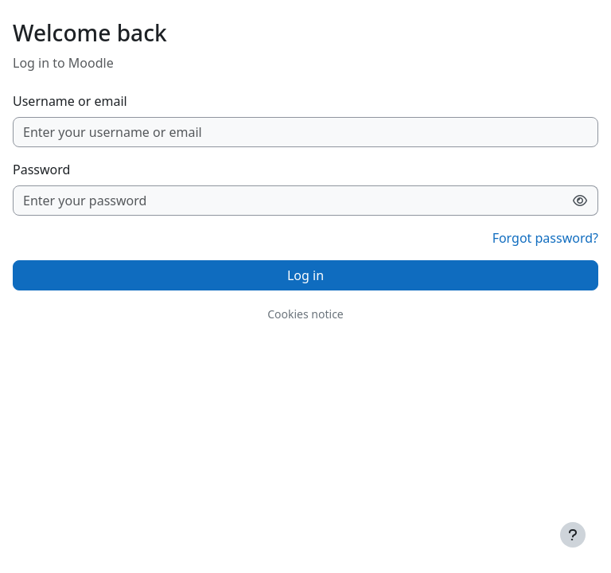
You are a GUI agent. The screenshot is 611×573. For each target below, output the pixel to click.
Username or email (70, 101)
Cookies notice (305, 314)
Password (41, 169)
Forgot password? (545, 238)
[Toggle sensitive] (580, 200)
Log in (305, 275)
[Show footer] (573, 535)
